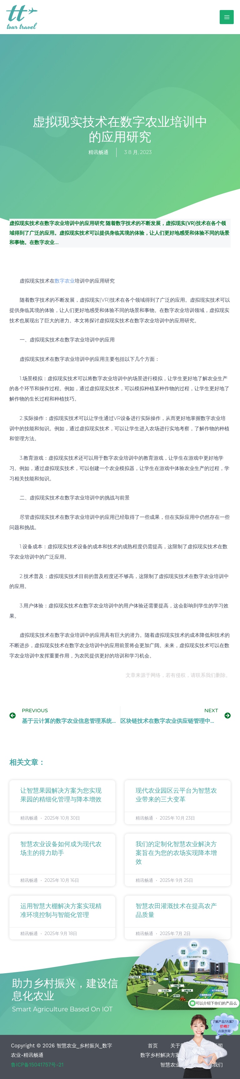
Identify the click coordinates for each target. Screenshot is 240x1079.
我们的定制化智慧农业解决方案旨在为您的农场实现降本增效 (176, 853)
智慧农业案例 (175, 1065)
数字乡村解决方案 (160, 1055)
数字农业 (65, 281)
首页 (153, 1046)
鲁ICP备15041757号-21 (37, 1065)
